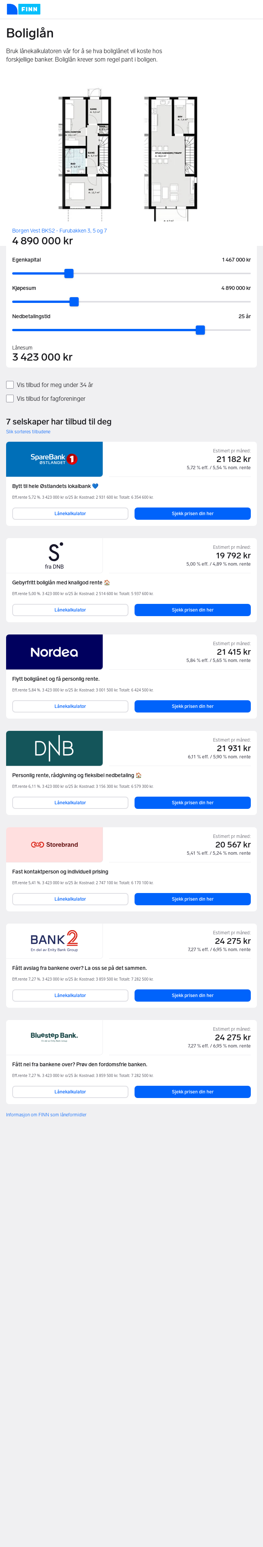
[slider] (69, 273)
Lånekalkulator (70, 513)
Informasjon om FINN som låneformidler (46, 1115)
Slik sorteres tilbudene (28, 431)
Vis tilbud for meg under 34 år (55, 385)
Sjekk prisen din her (193, 513)
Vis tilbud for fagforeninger (51, 398)
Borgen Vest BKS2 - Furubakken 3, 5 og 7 (59, 231)
